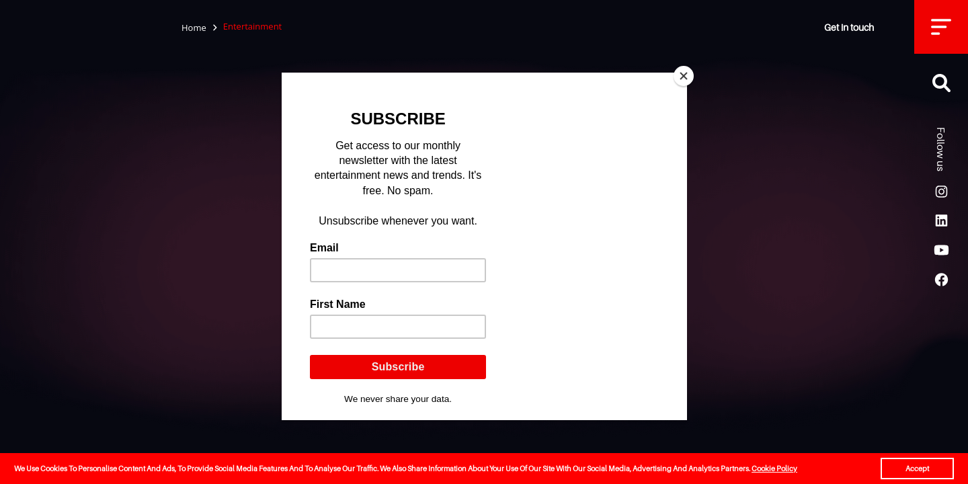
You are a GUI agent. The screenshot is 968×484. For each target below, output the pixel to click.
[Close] (684, 76)
